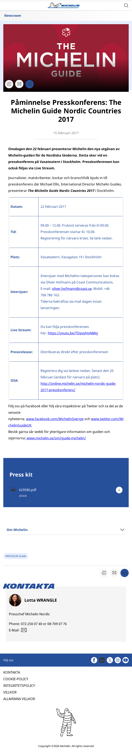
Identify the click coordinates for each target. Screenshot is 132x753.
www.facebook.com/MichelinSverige (55, 419)
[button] (126, 5)
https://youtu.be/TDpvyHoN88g (73, 333)
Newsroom (12, 15)
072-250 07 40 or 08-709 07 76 (44, 624)
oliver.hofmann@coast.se (72, 288)
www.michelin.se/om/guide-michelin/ (56, 438)
